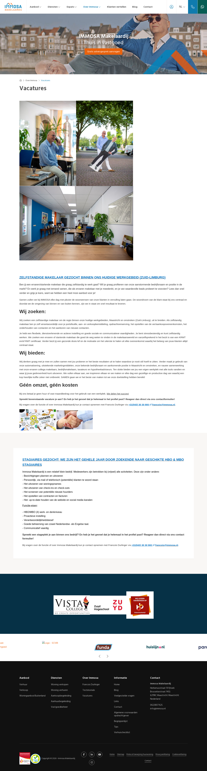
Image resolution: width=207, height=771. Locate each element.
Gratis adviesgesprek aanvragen (103, 52)
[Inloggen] (171, 7)
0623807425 (156, 705)
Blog (134, 7)
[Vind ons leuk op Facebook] (84, 754)
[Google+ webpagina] (91, 762)
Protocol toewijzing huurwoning (139, 754)
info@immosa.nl (158, 709)
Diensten (54, 7)
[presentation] (100, 656)
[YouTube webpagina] (99, 754)
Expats (72, 7)
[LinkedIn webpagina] (91, 754)
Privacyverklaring (163, 754)
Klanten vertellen (116, 7)
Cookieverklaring (179, 754)
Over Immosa (92, 7)
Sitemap (120, 754)
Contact (148, 7)
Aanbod (36, 7)
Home (112, 754)
